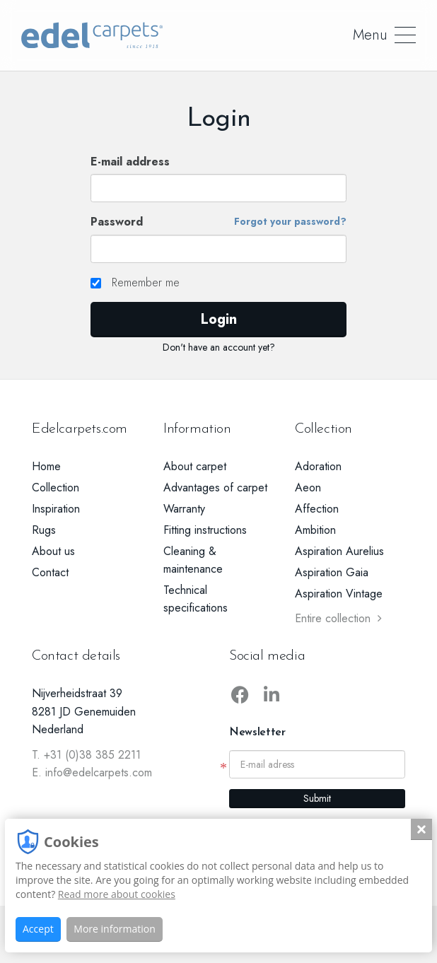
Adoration (318, 466)
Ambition (315, 530)
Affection (317, 509)
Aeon (308, 487)
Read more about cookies (116, 894)
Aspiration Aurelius (339, 551)
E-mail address (130, 161)
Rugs (44, 530)
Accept (38, 928)
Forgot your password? (290, 221)
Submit (317, 798)
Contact (50, 572)
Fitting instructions (205, 530)
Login (219, 319)
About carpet (194, 466)
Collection (55, 487)
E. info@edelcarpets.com (92, 772)
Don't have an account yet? (219, 347)
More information (114, 928)
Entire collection (338, 618)
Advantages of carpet (215, 487)
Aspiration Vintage (339, 593)
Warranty (184, 509)
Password (218, 222)
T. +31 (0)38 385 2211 (86, 755)
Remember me (135, 283)
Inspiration (56, 509)
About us (53, 551)
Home (46, 466)
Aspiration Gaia (331, 572)
